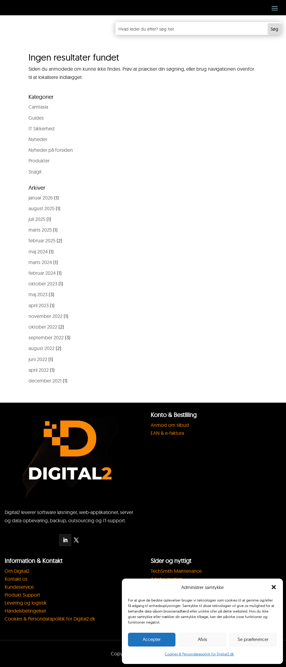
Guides (36, 118)
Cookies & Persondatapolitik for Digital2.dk (199, 654)
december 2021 (45, 381)
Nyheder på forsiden (50, 150)
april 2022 (38, 370)
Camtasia (38, 107)
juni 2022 (37, 359)
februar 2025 (41, 240)
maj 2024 (38, 251)
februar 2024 (42, 273)
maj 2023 (37, 294)
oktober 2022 (42, 327)
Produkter (39, 161)
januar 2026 (40, 198)
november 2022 (45, 316)
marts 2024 (40, 262)
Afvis (202, 639)
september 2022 (46, 337)
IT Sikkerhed (41, 128)
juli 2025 (36, 219)
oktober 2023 (42, 284)
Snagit (35, 172)
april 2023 (38, 305)
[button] (274, 587)
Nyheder (37, 139)
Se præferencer (253, 639)
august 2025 (41, 208)
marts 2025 (40, 230)
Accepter (152, 639)
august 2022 (41, 348)
